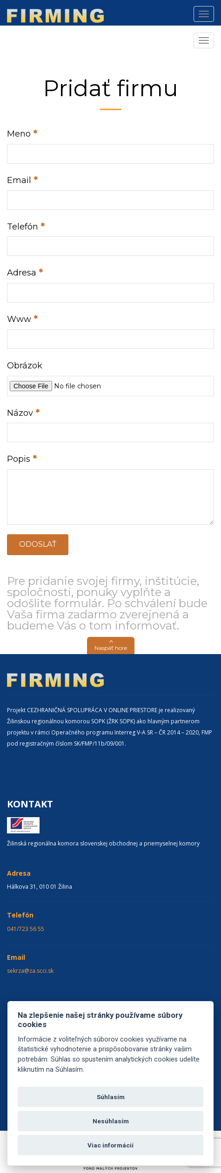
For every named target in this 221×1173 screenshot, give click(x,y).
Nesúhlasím (111, 1121)
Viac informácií (110, 1145)
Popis (18, 459)
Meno (19, 134)
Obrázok (24, 365)
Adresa (21, 273)
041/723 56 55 (25, 929)
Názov (20, 413)
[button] (110, 645)
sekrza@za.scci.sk (30, 971)
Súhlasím (111, 1097)
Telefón (22, 227)
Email (19, 180)
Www (19, 319)
